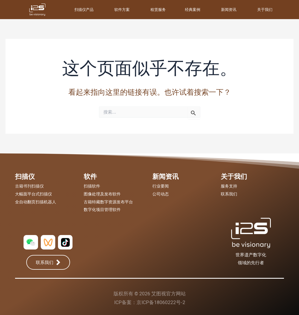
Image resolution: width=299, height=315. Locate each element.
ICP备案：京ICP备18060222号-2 (149, 302)
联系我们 (229, 194)
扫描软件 (92, 186)
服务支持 (229, 186)
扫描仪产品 (84, 9)
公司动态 (160, 194)
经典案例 (192, 9)
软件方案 (122, 9)
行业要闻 (160, 186)
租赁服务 (158, 9)
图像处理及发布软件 (102, 194)
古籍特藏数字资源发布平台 (108, 202)
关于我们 (264, 9)
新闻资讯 (228, 9)
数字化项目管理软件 (102, 209)
